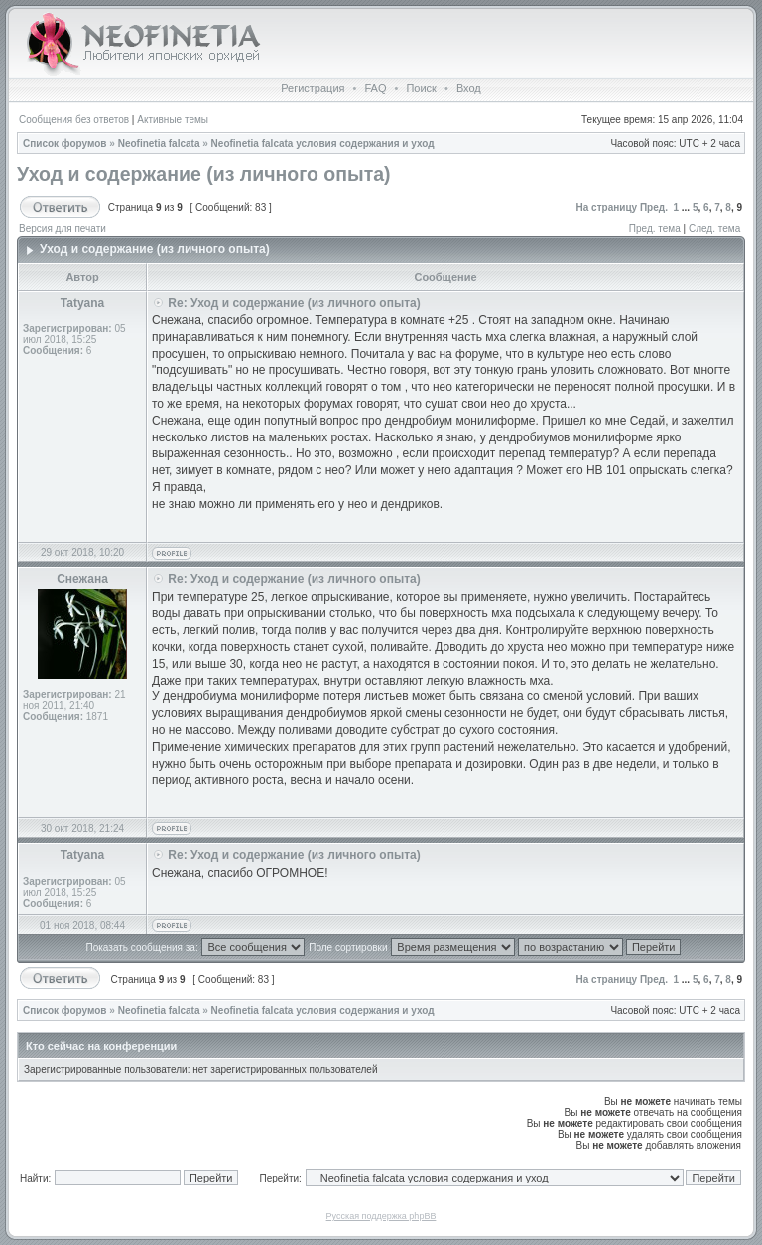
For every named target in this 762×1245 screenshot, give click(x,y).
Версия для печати (62, 228)
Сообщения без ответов (74, 119)
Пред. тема (655, 228)
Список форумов (65, 143)
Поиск (421, 88)
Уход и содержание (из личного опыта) (204, 174)
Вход (468, 88)
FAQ (375, 88)
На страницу (607, 207)
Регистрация (312, 88)
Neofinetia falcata (159, 143)
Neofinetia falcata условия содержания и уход (323, 143)
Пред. (654, 207)
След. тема (714, 228)
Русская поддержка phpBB (381, 1216)
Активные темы (172, 119)
